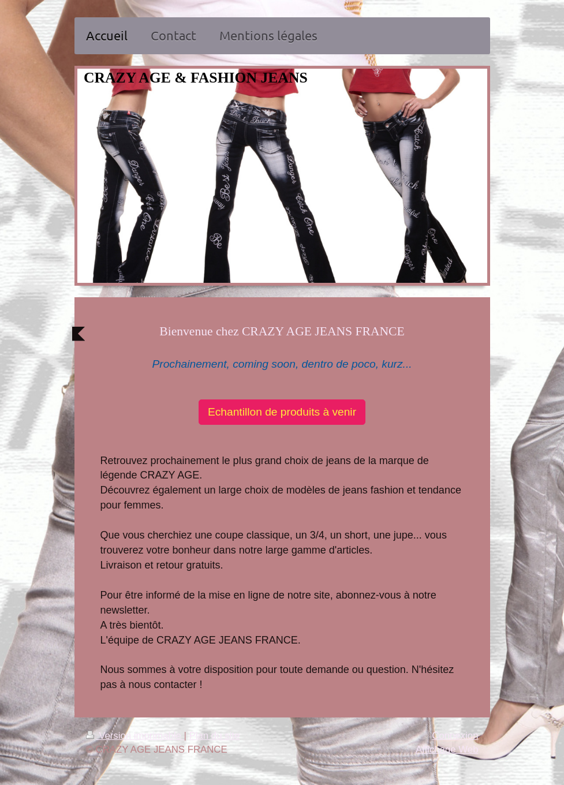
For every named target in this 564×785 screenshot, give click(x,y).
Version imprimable (135, 735)
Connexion (455, 735)
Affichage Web (447, 749)
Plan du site (214, 735)
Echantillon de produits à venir (282, 412)
